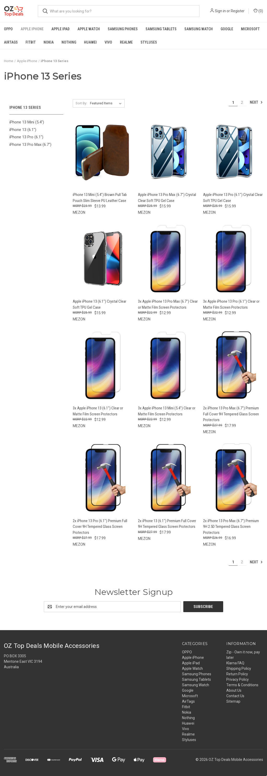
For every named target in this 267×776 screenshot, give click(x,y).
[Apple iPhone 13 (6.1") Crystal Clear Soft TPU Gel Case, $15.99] (102, 258)
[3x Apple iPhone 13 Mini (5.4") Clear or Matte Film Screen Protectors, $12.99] (168, 365)
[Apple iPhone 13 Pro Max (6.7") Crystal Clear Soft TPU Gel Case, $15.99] (168, 152)
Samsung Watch (198, 29)
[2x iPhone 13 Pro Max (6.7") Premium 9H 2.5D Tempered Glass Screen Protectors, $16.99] (233, 478)
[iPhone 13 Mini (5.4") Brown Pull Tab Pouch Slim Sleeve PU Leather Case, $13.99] (102, 152)
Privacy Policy (237, 679)
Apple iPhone (32, 29)
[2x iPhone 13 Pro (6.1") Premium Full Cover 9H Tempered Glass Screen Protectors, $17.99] (102, 478)
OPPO (8, 29)
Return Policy (237, 674)
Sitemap (233, 701)
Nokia (49, 42)
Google (227, 29)
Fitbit (31, 42)
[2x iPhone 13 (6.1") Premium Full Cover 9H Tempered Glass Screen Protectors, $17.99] (168, 478)
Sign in (220, 11)
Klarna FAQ (235, 663)
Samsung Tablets (161, 29)
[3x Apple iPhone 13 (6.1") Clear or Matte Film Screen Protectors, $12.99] (102, 365)
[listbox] (106, 103)
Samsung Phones (123, 29)
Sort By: (81, 103)
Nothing (69, 42)
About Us (233, 690)
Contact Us (235, 696)
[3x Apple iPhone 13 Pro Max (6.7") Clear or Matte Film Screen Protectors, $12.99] (168, 258)
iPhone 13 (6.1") (22, 129)
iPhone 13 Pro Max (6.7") (30, 144)
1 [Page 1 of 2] (233, 102)
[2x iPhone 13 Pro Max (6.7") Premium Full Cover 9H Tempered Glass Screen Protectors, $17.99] (233, 365)
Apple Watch (88, 29)
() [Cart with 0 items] (258, 10)
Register (238, 11)
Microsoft (250, 29)
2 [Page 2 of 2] (242, 102)
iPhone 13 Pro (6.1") (26, 137)
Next (256, 102)
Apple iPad (60, 29)
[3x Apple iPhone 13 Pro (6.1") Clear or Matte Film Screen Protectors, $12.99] (233, 258)
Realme (126, 42)
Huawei (90, 42)
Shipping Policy (238, 668)
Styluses (149, 42)
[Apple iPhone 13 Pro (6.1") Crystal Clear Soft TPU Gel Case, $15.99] (233, 152)
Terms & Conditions (242, 685)
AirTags (11, 42)
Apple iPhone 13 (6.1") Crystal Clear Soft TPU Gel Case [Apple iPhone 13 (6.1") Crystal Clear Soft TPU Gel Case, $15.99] (99, 304)
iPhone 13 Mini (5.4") (26, 122)
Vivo (108, 42)
